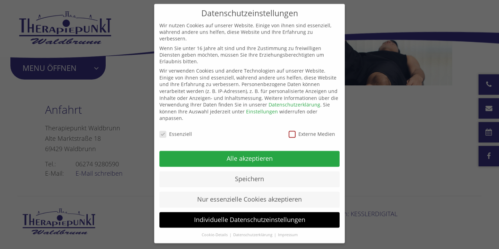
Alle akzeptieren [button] (250, 152)
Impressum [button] (288, 229)
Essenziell (175, 128)
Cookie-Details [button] (215, 229)
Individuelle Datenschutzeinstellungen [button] (249, 214)
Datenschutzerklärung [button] (253, 229)
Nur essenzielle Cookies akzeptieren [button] (249, 193)
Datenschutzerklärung (294, 98)
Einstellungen (262, 105)
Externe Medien (312, 128)
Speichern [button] (249, 173)
